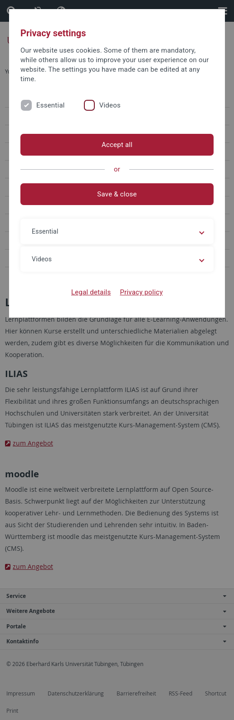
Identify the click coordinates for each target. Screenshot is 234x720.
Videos (110, 105)
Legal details (91, 292)
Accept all (117, 145)
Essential (50, 105)
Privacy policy (141, 292)
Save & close (116, 194)
